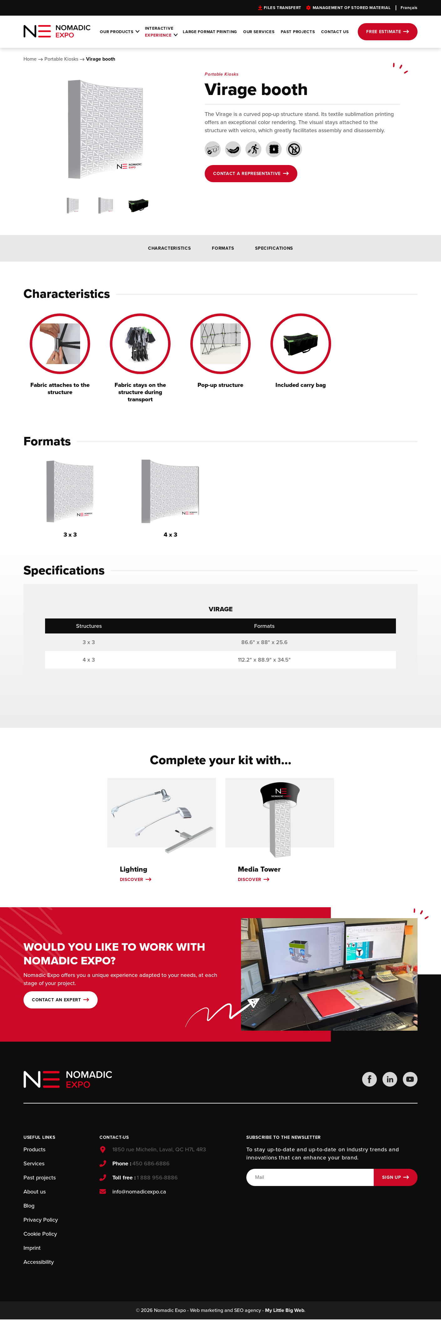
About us (34, 1193)
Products (34, 1151)
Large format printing (210, 31)
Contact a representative (247, 173)
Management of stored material (352, 7)
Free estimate (383, 31)
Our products (116, 31)
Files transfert (282, 7)
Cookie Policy (40, 1235)
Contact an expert (56, 1001)
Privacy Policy (40, 1221)
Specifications (274, 248)
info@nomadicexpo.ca (139, 1193)
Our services (258, 31)
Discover (132, 880)
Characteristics (169, 248)
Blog (28, 1207)
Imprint (32, 1249)
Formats (223, 248)
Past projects (298, 31)
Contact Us (335, 31)
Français (409, 7)
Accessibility (38, 1263)
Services (33, 1165)
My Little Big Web (284, 1311)
